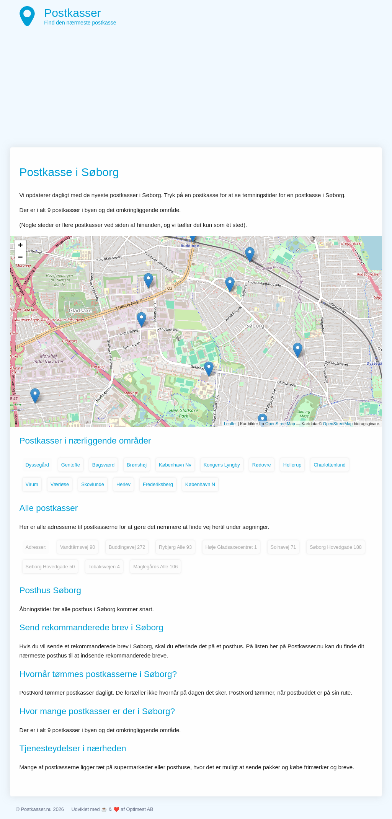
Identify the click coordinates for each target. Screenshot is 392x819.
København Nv (175, 465)
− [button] (20, 258)
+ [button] (20, 246)
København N (200, 484)
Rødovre (261, 465)
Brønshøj (137, 465)
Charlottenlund (329, 465)
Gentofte (70, 465)
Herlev (123, 484)
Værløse (60, 484)
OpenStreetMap (280, 423)
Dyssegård (37, 465)
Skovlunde (92, 484)
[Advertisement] (196, 90)
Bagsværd (103, 465)
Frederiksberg (158, 484)
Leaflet (230, 423)
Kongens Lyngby (222, 465)
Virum (32, 484)
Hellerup (292, 465)
